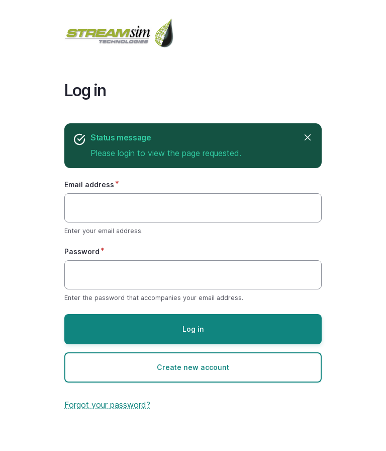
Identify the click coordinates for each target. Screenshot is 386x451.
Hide (307, 137)
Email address (89, 184)
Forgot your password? (107, 405)
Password (82, 251)
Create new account (193, 367)
